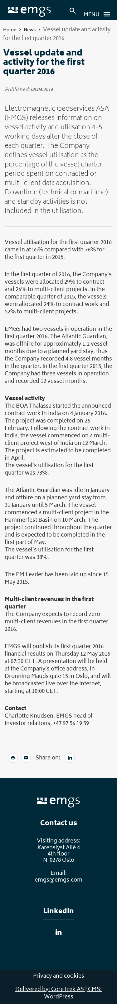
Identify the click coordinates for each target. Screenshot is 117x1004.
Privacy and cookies (58, 976)
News (30, 30)
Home (9, 30)
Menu (99, 14)
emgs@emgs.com (58, 880)
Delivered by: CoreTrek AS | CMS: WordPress (58, 993)
